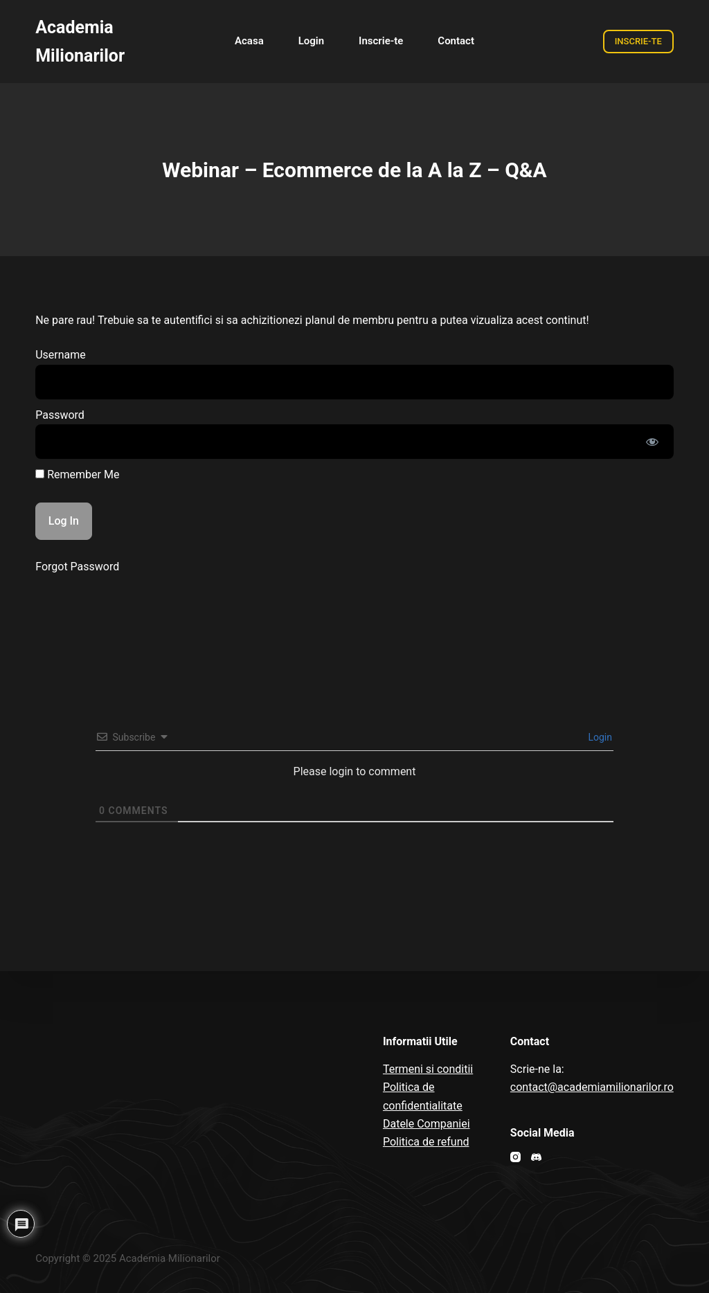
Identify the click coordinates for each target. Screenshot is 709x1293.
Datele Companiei (426, 1123)
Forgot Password (77, 566)
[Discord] (536, 1157)
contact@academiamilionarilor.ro (592, 1087)
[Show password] (652, 441)
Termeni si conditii (428, 1069)
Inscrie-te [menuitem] (381, 41)
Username (60, 354)
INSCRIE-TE (638, 41)
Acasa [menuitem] (249, 41)
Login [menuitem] (311, 41)
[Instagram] (515, 1157)
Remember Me (77, 474)
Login (599, 737)
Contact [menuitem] (456, 41)
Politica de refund (426, 1141)
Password (59, 415)
